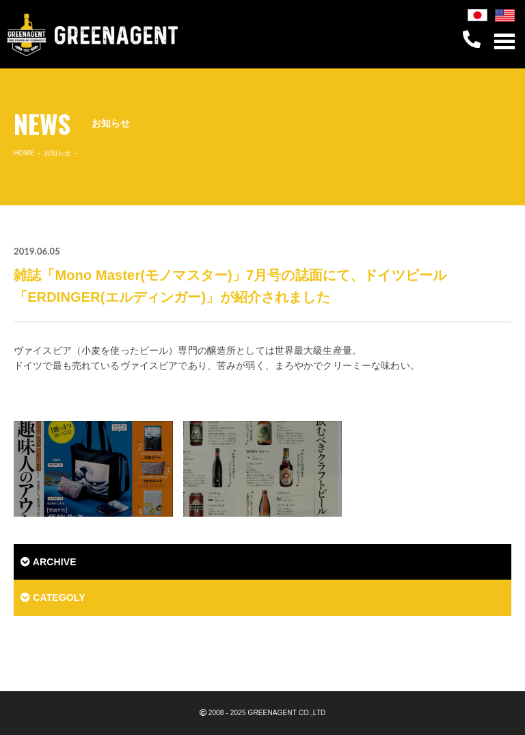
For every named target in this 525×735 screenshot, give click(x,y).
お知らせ (58, 153)
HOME (24, 153)
